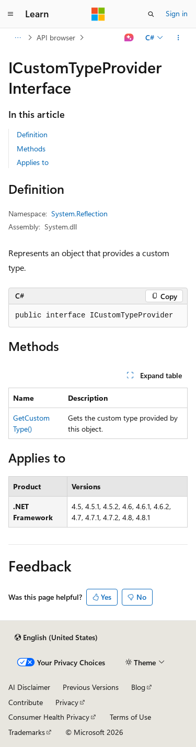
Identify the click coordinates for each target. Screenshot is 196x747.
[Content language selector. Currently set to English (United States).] (56, 637)
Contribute (25, 702)
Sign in (177, 13)
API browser (56, 37)
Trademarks (26, 732)
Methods (31, 148)
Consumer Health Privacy (48, 717)
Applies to (33, 162)
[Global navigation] (10, 14)
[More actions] (178, 37)
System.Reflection (79, 213)
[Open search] (151, 14)
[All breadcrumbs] (17, 37)
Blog (138, 687)
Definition (32, 134)
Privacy (66, 702)
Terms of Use (130, 717)
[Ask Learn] (129, 37)
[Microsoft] (98, 14)
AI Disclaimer (29, 687)
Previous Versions (91, 687)
